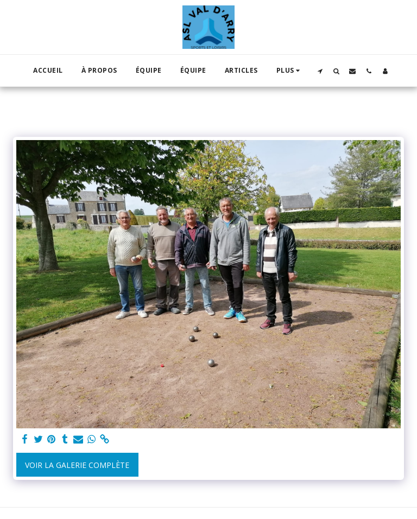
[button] (319, 70)
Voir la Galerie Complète (77, 465)
